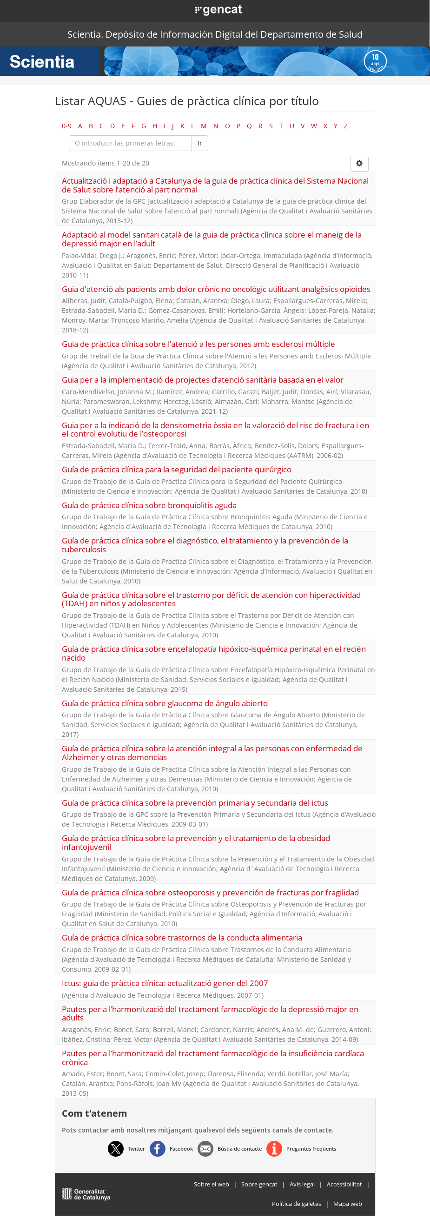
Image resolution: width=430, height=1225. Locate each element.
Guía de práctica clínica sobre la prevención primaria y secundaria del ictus (195, 802)
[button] (207, 9)
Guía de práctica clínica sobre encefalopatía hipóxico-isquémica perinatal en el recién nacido (214, 653)
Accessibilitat (344, 1184)
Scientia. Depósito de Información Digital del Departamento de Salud (215, 34)
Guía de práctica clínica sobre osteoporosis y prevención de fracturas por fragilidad (210, 892)
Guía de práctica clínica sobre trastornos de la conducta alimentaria (182, 937)
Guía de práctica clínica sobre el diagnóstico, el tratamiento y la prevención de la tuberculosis (205, 545)
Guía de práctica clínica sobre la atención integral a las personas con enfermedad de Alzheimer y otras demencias (212, 752)
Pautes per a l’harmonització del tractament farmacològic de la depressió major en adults (210, 1013)
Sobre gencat (259, 1184)
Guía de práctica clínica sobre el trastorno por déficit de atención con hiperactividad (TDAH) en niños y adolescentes (211, 599)
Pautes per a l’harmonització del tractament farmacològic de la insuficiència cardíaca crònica (213, 1057)
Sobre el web (211, 1184)
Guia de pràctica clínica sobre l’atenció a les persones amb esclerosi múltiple (198, 343)
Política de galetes (296, 1203)
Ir (200, 143)
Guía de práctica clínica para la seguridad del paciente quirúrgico (176, 469)
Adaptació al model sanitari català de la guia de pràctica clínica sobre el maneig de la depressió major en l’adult (212, 239)
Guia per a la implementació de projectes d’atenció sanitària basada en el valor (203, 379)
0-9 (67, 125)
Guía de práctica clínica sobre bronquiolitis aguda (149, 505)
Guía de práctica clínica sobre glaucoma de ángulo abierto (165, 703)
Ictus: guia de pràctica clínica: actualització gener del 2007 (165, 983)
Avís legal (302, 1184)
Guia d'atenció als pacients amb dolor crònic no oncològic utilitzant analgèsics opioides (216, 289)
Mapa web (347, 1203)
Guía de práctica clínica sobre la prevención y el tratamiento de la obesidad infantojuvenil (196, 842)
